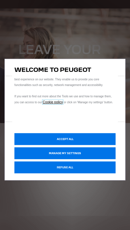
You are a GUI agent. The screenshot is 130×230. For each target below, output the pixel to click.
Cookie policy (53, 102)
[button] (65, 153)
